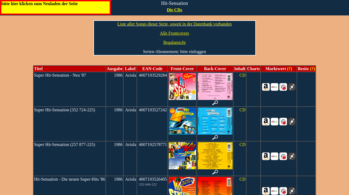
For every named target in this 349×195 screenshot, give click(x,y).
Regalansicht (174, 42)
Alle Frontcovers (174, 33)
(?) (289, 68)
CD (242, 75)
